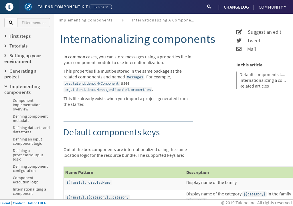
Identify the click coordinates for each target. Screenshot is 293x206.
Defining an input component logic (27, 141)
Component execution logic (25, 180)
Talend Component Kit (63, 6)
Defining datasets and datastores (31, 129)
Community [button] (272, 7)
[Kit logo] (28, 7)
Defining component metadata (30, 118)
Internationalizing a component (29, 191)
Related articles (254, 86)
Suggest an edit (258, 32)
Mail (246, 49)
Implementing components (86, 20)
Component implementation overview (27, 105)
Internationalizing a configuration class (262, 80)
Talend (5, 203)
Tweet (248, 40)
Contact (19, 203)
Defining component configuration (30, 168)
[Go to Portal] (9, 7)
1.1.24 (101, 7)
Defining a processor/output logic (28, 155)
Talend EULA (36, 203)
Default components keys (262, 74)
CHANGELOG (236, 7)
